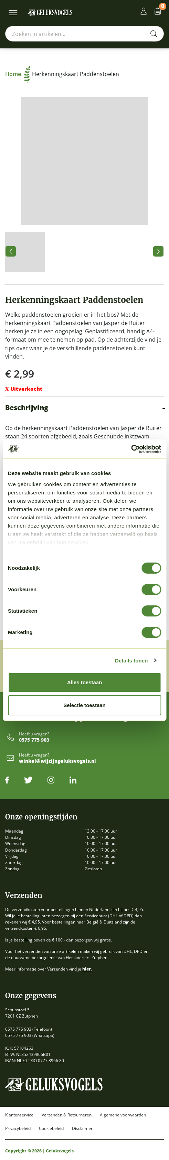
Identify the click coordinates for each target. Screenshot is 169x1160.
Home (17, 74)
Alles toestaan (84, 682)
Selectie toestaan (84, 705)
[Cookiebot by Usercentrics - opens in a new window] (131, 449)
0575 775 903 (34, 740)
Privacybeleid (18, 1128)
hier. (87, 969)
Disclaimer (82, 1128)
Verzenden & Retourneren (67, 1115)
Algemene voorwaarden (123, 1115)
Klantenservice (19, 1115)
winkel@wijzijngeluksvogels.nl (57, 761)
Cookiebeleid (51, 1128)
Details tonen (131, 660)
